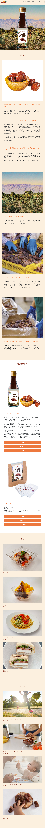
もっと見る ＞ (40, 674)
